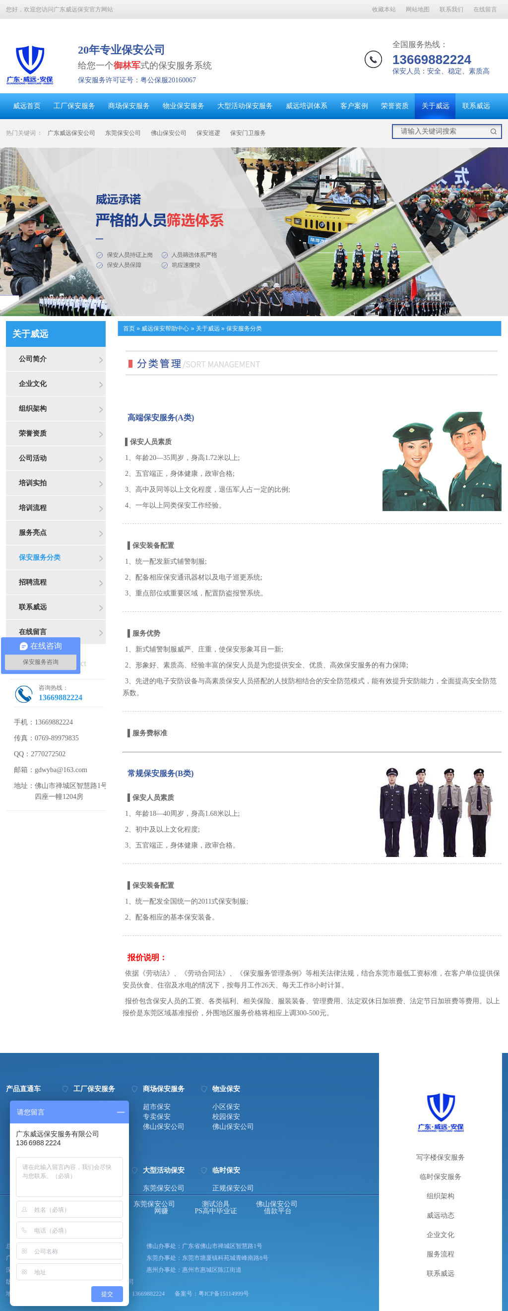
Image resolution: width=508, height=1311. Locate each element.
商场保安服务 (129, 106)
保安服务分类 (40, 557)
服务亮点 (33, 532)
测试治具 (216, 1204)
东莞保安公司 (123, 133)
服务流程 (440, 1254)
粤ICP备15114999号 (223, 1293)
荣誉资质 (395, 106)
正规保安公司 (233, 1188)
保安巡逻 (208, 133)
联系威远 (476, 106)
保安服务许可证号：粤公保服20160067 (137, 80)
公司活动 (33, 458)
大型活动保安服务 (245, 106)
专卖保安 (157, 1117)
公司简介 (33, 359)
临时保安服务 (440, 1176)
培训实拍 (33, 483)
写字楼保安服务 (440, 1157)
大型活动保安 (164, 1170)
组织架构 (33, 408)
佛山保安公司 (169, 133)
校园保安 (226, 1117)
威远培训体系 (306, 106)
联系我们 (451, 9)
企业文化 (33, 384)
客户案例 (354, 106)
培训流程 (33, 508)
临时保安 (226, 1170)
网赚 (161, 1211)
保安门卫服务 (248, 133)
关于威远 (435, 106)
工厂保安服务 (74, 106)
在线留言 (485, 9)
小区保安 (226, 1107)
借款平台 (278, 1211)
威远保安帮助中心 (165, 328)
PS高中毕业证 (216, 1211)
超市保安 (157, 1107)
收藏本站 (384, 9)
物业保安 (226, 1089)
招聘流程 (33, 582)
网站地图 (418, 9)
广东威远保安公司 (71, 133)
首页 (129, 328)
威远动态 (440, 1215)
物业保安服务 (183, 106)
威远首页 (27, 106)
